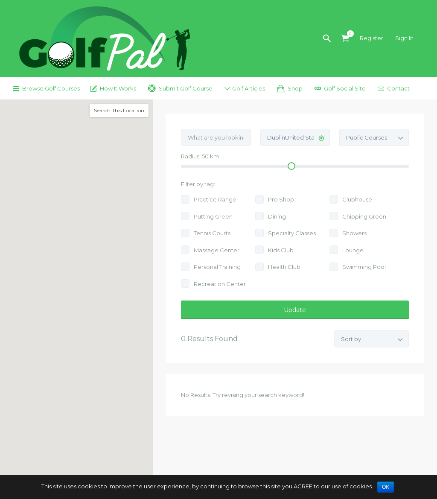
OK (385, 487)
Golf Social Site (345, 88)
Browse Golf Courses (51, 88)
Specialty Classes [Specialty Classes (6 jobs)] (292, 233)
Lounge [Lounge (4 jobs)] (353, 250)
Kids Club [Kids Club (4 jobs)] (281, 250)
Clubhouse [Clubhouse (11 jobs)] (357, 199)
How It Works (118, 88)
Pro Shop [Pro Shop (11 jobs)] (281, 199)
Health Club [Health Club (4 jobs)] (284, 266)
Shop (295, 88)
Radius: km (200, 156)
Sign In (404, 38)
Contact (398, 88)
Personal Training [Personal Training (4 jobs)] (217, 266)
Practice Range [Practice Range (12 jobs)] (215, 199)
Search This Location (119, 110)
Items (348, 33)
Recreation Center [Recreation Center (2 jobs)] (220, 283)
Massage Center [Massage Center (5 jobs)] (216, 250)
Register (371, 38)
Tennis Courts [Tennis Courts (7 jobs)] (212, 233)
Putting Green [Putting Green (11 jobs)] (213, 216)
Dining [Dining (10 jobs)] (277, 216)
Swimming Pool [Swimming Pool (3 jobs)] (364, 266)
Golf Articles (248, 88)
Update (295, 310)
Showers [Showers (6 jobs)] (354, 233)
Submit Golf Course (186, 88)
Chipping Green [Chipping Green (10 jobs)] (364, 216)
